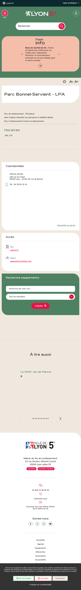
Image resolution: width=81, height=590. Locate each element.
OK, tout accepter (23, 578)
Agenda (40, 544)
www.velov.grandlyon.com (20, 261)
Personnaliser (60, 578)
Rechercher (24, 26)
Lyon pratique (71, 3)
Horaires (31, 469)
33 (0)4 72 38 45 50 (40, 490)
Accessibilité (40, 560)
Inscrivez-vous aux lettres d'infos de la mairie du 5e (40, 508)
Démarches (40, 552)
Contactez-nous (40, 499)
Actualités (40, 540)
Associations (40, 556)
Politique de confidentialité (40, 585)
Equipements (40, 548)
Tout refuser (43, 578)
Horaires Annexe (46, 469)
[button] (22, 54)
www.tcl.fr (14, 250)
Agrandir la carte (66, 225)
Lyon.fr (10, 3)
